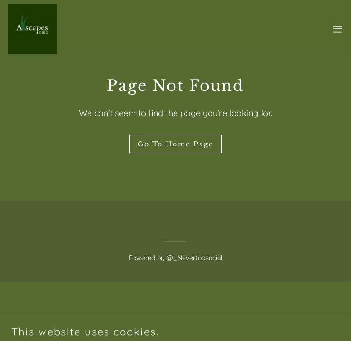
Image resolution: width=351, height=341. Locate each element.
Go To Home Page (175, 144)
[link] (32, 29)
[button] (337, 28)
